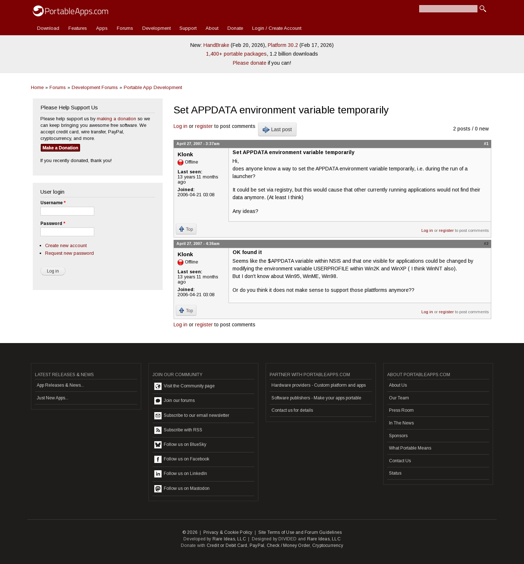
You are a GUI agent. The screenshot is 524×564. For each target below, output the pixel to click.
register (204, 126)
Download (48, 28)
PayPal (257, 545)
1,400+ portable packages (236, 54)
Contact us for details (292, 410)
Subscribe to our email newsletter (191, 415)
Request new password (69, 253)
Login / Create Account (276, 28)
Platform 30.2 (283, 45)
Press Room (401, 410)
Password (52, 223)
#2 (486, 243)
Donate (235, 28)
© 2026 (190, 532)
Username (53, 202)
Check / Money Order (288, 545)
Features (77, 28)
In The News (401, 423)
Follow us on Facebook (181, 459)
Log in (180, 126)
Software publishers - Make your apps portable (316, 397)
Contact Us (400, 460)
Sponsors (398, 435)
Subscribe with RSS (178, 430)
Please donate (249, 63)
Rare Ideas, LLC (229, 538)
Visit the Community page (184, 386)
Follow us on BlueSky (180, 444)
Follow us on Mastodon (182, 488)
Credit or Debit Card (227, 545)
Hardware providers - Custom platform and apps (318, 385)
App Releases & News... (60, 385)
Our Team (399, 397)
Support (187, 28)
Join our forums (174, 400)
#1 (486, 143)
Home (37, 87)
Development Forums (95, 87)
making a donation (116, 118)
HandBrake (216, 45)
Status (395, 473)
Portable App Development (153, 87)
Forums (125, 28)
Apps (102, 28)
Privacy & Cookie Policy (228, 532)
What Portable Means (410, 448)
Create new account (66, 245)
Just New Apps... (52, 397)
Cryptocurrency (327, 545)
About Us (398, 385)
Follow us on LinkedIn (180, 474)
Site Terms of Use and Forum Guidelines (300, 532)
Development (156, 28)
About (212, 28)
